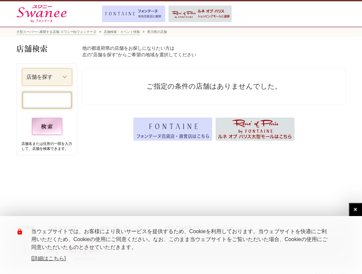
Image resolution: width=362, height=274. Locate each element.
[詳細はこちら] (48, 258)
